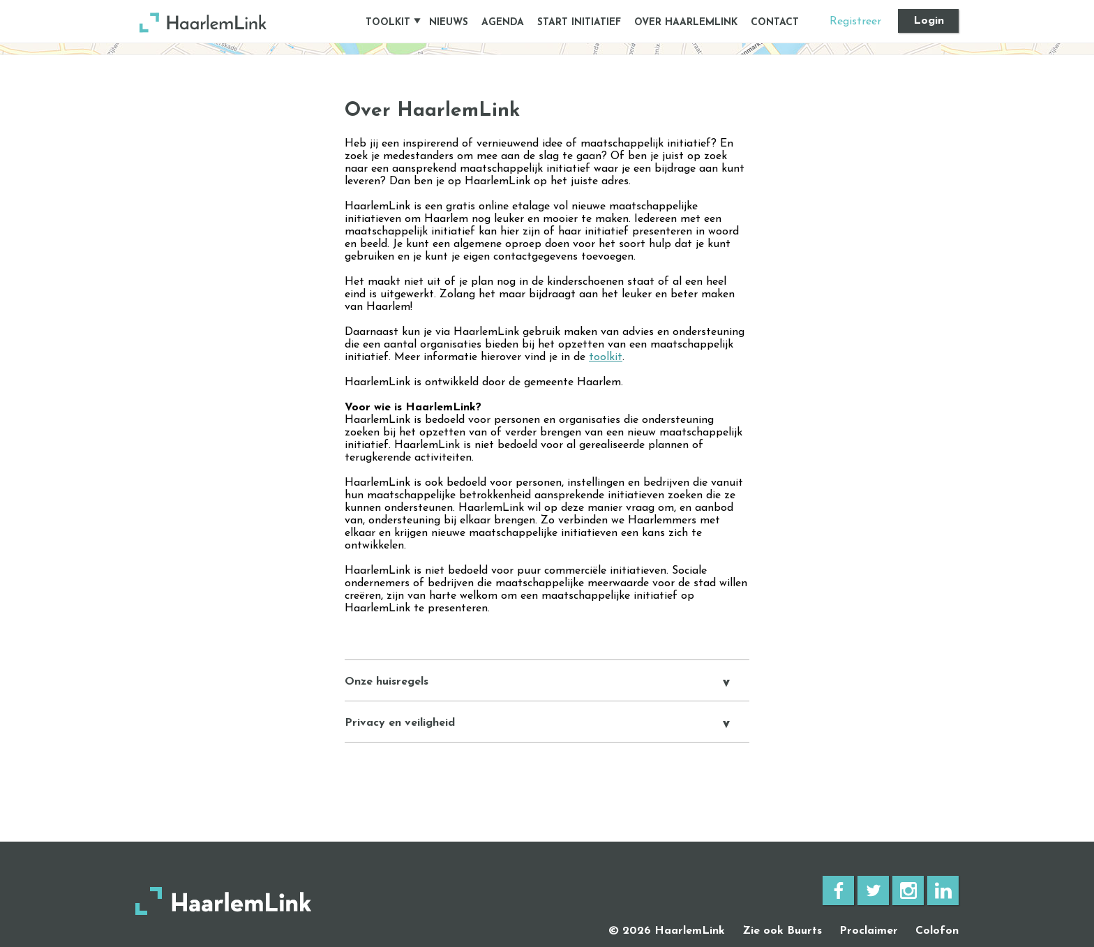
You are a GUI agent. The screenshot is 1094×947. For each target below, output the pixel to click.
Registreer (855, 21)
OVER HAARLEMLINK (685, 22)
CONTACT (775, 22)
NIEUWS (448, 22)
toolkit (605, 357)
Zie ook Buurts (782, 931)
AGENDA (502, 22)
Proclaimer (868, 931)
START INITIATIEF (579, 22)
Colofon (937, 931)
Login (928, 21)
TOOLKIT (388, 22)
